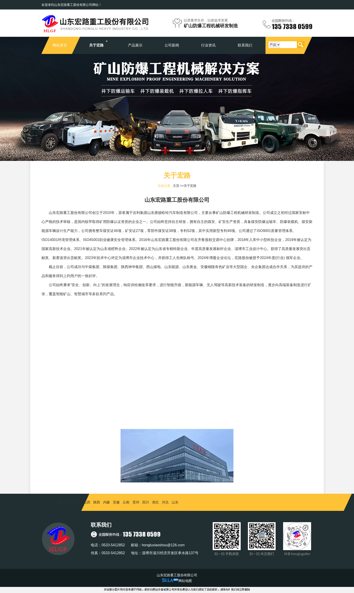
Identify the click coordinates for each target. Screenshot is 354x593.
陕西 (96, 502)
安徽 (116, 502)
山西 (87, 502)
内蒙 (106, 502)
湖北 (155, 502)
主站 (76, 502)
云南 (126, 502)
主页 (176, 186)
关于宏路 (190, 186)
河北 (165, 502)
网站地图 (185, 581)
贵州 (136, 502)
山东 (175, 502)
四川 (145, 502)
